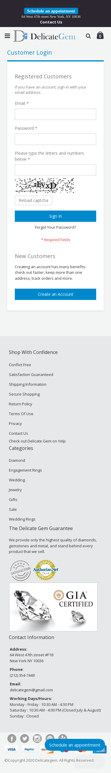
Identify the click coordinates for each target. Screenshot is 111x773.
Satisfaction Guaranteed (31, 374)
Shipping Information (27, 384)
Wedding (17, 480)
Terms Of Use (21, 413)
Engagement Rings (25, 470)
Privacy (15, 423)
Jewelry (15, 489)
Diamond (17, 460)
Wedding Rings (22, 519)
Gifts (13, 499)
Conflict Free (20, 364)
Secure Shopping (24, 394)
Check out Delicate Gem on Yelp (53, 5)
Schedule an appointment (51, 11)
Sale (13, 509)
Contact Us (51, 22)
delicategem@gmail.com (31, 690)
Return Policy (20, 404)
